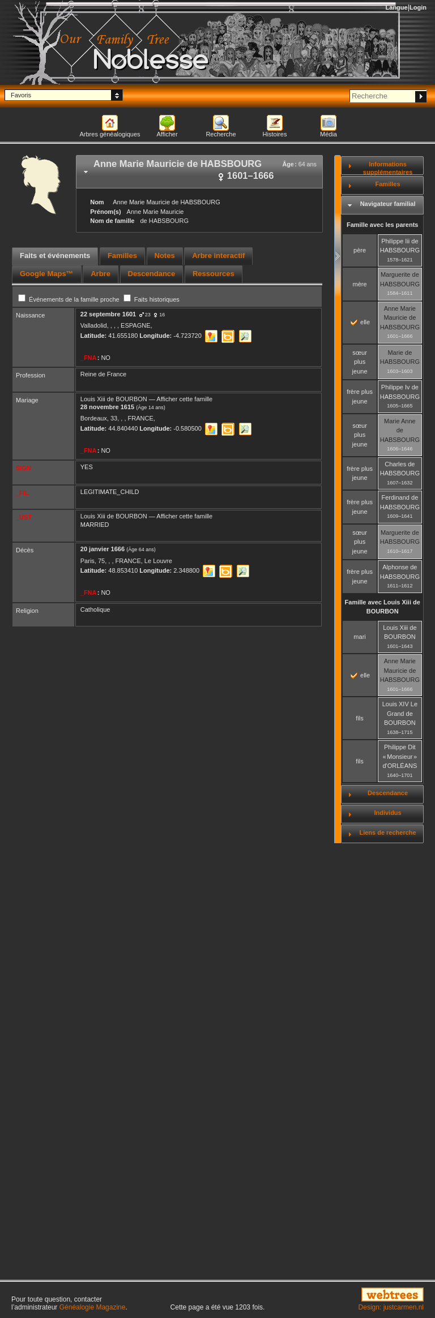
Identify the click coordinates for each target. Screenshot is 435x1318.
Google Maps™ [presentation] (47, 273)
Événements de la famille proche (69, 299)
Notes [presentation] (165, 255)
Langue (397, 7)
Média (328, 134)
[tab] (199, 171)
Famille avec (382, 607)
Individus (387, 812)
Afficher (166, 134)
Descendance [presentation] (152, 273)
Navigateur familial (388, 203)
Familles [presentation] (122, 255)
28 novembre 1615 (107, 406)
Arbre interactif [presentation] (218, 255)
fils (359, 718)
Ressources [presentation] (213, 273)
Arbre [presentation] (100, 273)
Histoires (275, 134)
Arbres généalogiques (109, 134)
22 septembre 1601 (108, 314)
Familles (388, 184)
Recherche (221, 134)
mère (360, 284)
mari (359, 636)
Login (418, 7)
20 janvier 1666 (102, 549)
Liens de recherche (387, 832)
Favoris (21, 95)
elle (360, 322)
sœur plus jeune (360, 362)
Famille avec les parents (383, 224)
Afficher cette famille (184, 399)
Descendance (388, 792)
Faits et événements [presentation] (55, 255)
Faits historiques (151, 299)
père (359, 250)
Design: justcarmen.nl (391, 1307)
